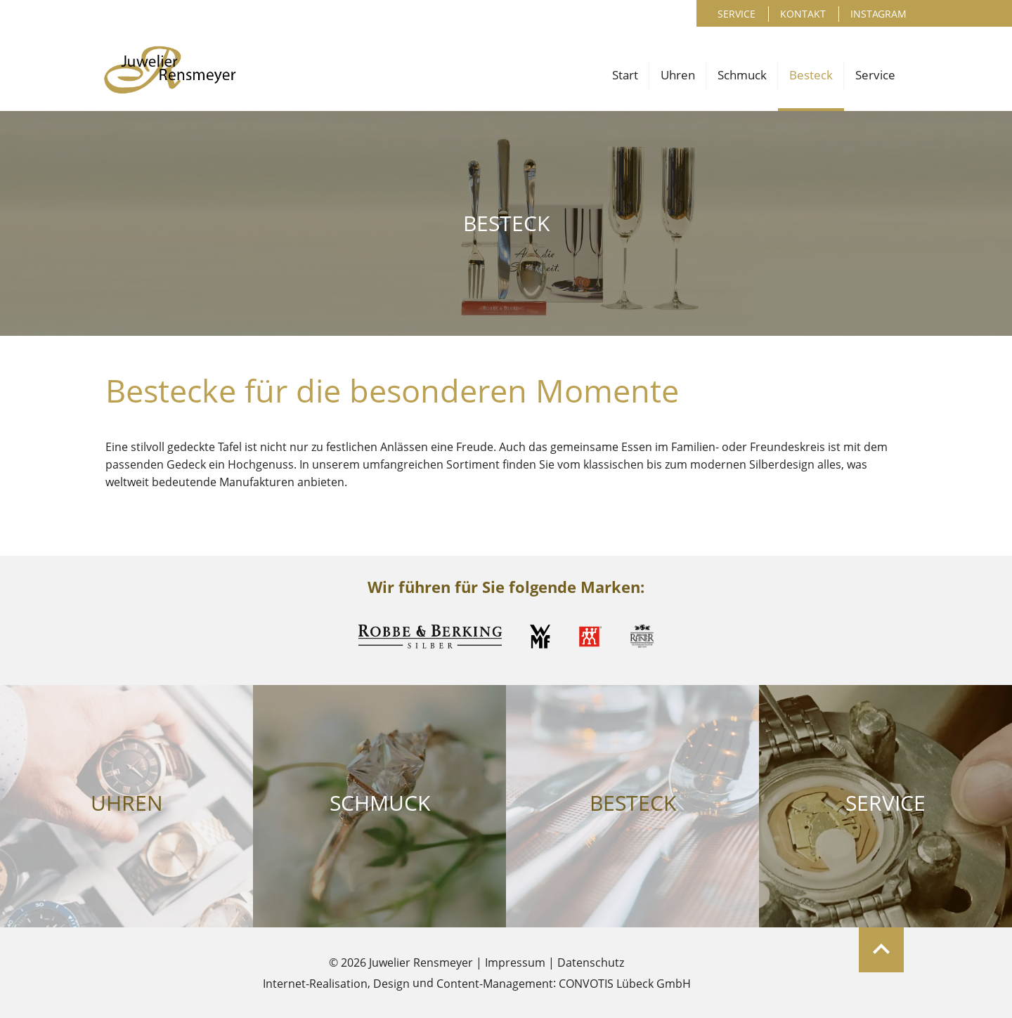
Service (736, 13)
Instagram (878, 13)
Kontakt (803, 13)
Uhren (678, 75)
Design (391, 983)
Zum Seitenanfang (881, 949)
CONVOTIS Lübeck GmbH (625, 983)
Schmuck (742, 75)
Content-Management (494, 983)
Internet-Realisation (315, 983)
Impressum (515, 962)
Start (625, 75)
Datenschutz (590, 962)
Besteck (811, 75)
